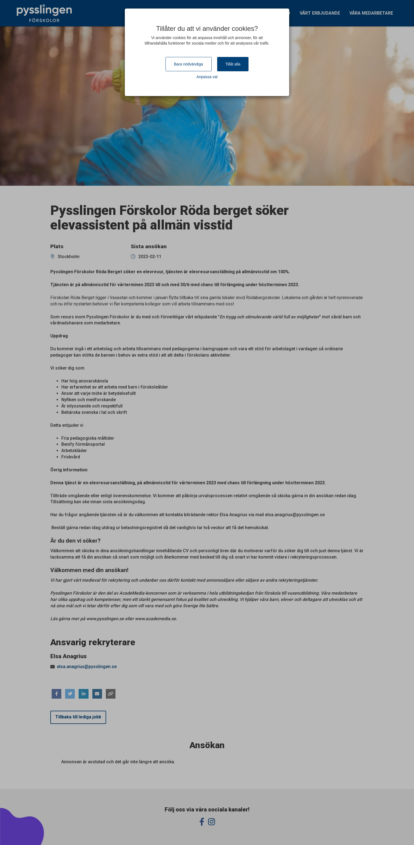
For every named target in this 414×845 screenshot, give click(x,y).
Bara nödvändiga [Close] (188, 64)
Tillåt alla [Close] (233, 64)
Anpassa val (207, 77)
